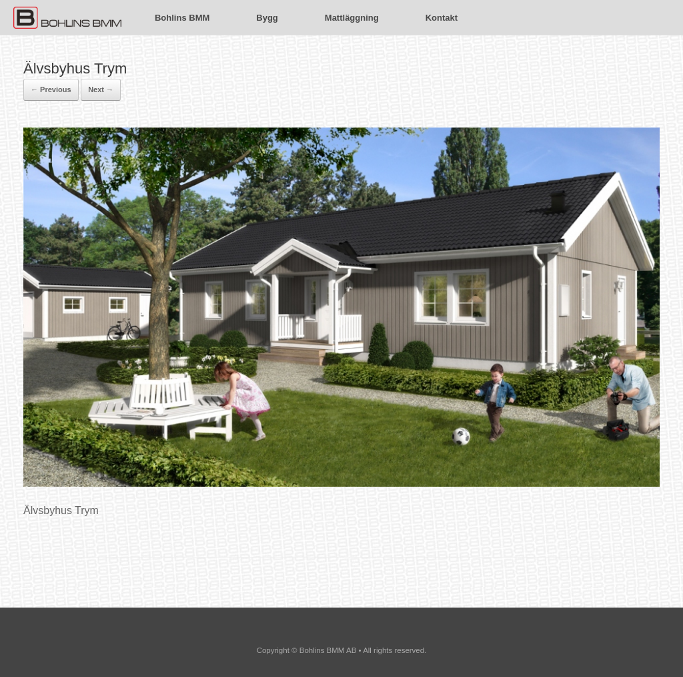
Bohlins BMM (182, 18)
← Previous (51, 89)
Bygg (267, 18)
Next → (100, 89)
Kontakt (442, 18)
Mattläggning (352, 18)
